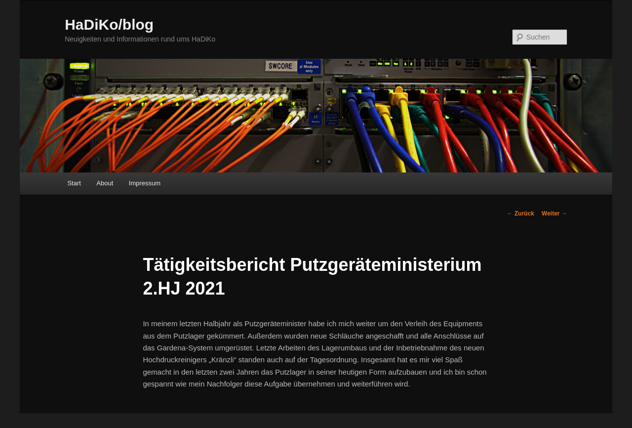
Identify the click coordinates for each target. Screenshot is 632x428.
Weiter (554, 213)
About (104, 183)
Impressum (144, 183)
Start (73, 183)
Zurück (520, 213)
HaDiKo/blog (109, 24)
